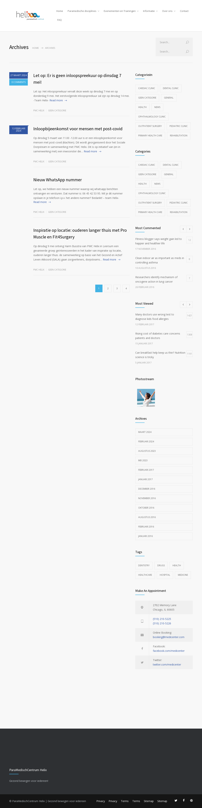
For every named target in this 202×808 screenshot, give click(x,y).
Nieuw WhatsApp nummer (57, 180)
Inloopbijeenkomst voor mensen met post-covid (77, 129)
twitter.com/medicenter (167, 664)
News (157, 107)
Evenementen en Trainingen (120, 11)
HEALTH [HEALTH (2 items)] (177, 565)
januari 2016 (145, 536)
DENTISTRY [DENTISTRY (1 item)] (144, 565)
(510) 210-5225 (162, 619)
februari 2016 (146, 526)
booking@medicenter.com (168, 637)
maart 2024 (144, 432)
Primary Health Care (150, 135)
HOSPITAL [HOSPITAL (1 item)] (165, 574)
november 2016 (147, 498)
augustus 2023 (147, 451)
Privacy (100, 801)
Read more (56, 100)
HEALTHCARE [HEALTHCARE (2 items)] (145, 574)
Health (142, 107)
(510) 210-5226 (162, 623)
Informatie (149, 11)
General (168, 97)
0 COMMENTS (18, 82)
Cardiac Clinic (146, 88)
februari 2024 (146, 441)
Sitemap (149, 801)
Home (59, 11)
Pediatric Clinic (179, 126)
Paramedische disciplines (82, 11)
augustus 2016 (147, 517)
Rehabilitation (178, 135)
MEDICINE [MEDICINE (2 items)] (183, 574)
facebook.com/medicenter (169, 651)
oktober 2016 (146, 507)
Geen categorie (57, 110)
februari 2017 (146, 469)
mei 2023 (143, 460)
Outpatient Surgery (150, 126)
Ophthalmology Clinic (152, 116)
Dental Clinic (171, 88)
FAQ (59, 20)
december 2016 (146, 488)
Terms (125, 801)
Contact (184, 11)
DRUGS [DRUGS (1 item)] (161, 565)
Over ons (167, 11)
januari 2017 (145, 479)
